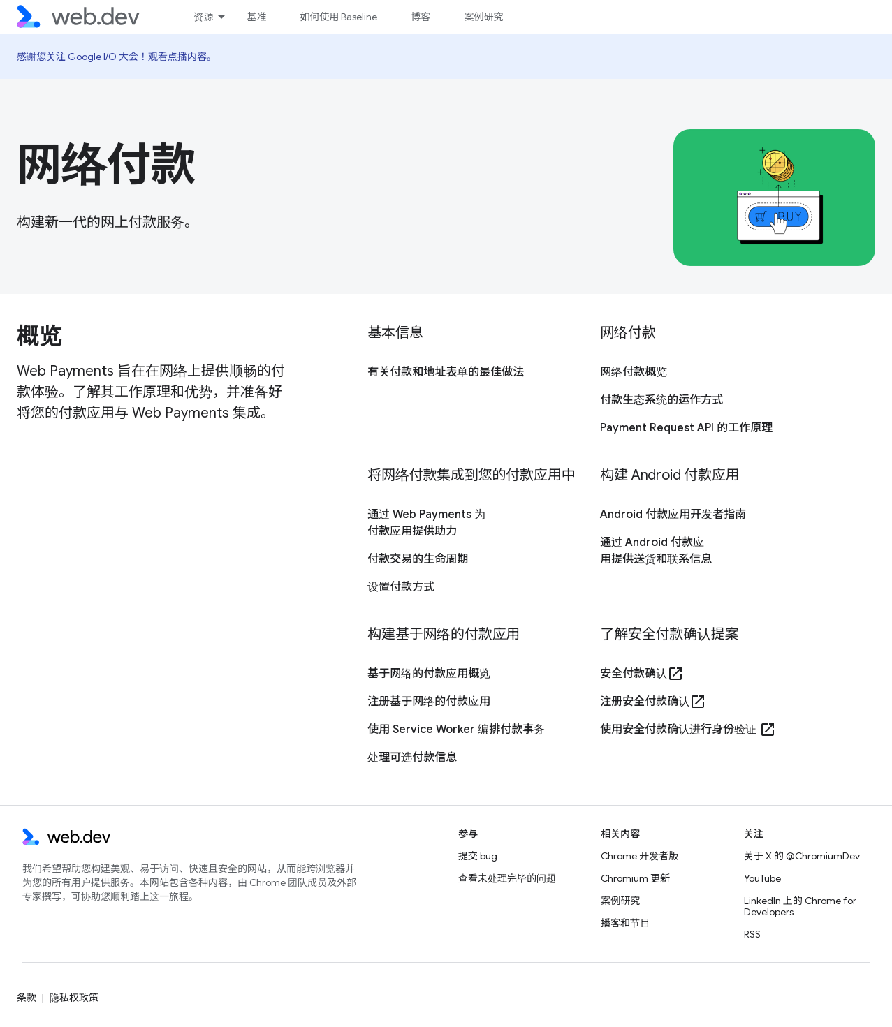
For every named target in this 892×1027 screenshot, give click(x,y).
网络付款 (106, 165)
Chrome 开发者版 (639, 856)
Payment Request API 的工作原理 (686, 428)
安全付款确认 (642, 674)
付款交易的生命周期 (417, 559)
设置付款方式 (400, 587)
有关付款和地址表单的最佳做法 (445, 372)
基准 (256, 16)
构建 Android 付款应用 (669, 475)
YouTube (762, 878)
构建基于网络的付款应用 (443, 634)
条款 (26, 997)
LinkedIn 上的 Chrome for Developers (800, 906)
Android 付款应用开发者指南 (673, 515)
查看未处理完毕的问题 (507, 878)
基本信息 (395, 332)
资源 (203, 16)
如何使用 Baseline (338, 16)
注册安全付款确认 (653, 702)
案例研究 (483, 16)
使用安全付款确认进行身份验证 (688, 730)
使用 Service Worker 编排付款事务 (456, 730)
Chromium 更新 (635, 878)
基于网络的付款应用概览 (428, 674)
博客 (420, 16)
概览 (39, 336)
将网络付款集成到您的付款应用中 (471, 475)
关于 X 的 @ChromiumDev (802, 856)
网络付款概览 (633, 372)
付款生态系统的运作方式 (661, 400)
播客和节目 (625, 923)
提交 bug (477, 856)
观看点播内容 (177, 56)
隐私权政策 (74, 997)
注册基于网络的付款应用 (428, 702)
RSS (752, 934)
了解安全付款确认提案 (669, 634)
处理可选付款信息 (412, 757)
